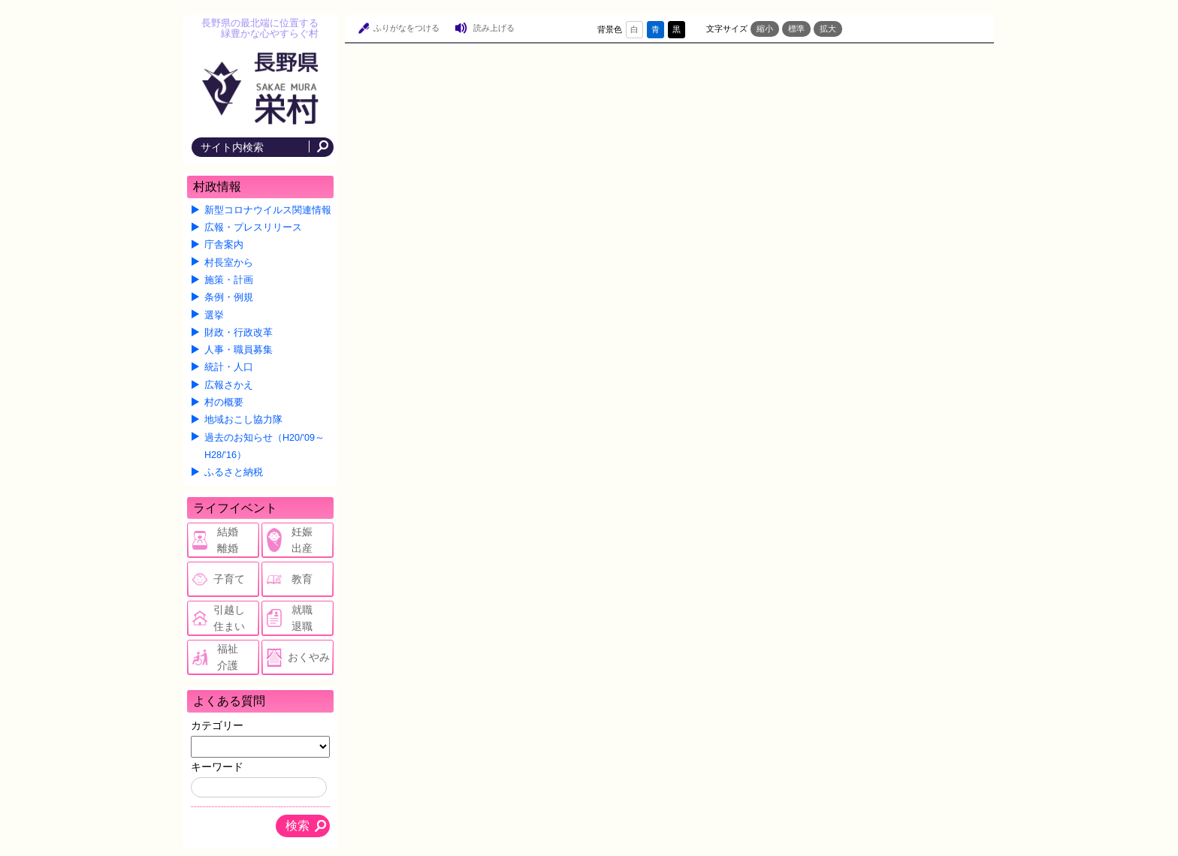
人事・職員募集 (238, 350)
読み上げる (494, 27)
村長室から (228, 263)
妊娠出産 (302, 540)
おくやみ (309, 657)
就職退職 (302, 618)
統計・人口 (228, 367)
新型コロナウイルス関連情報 (267, 210)
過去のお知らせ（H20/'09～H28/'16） (264, 446)
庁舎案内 (223, 245)
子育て (229, 579)
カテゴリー (217, 725)
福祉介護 (227, 657)
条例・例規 (228, 297)
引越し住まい (229, 618)
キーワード (217, 767)
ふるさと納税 (233, 472)
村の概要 (223, 402)
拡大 (828, 28)
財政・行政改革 (238, 332)
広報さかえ (228, 385)
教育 (302, 579)
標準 (796, 28)
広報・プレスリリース (253, 227)
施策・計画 (228, 280)
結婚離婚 (227, 540)
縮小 (765, 28)
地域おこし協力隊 (243, 419)
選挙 (214, 315)
